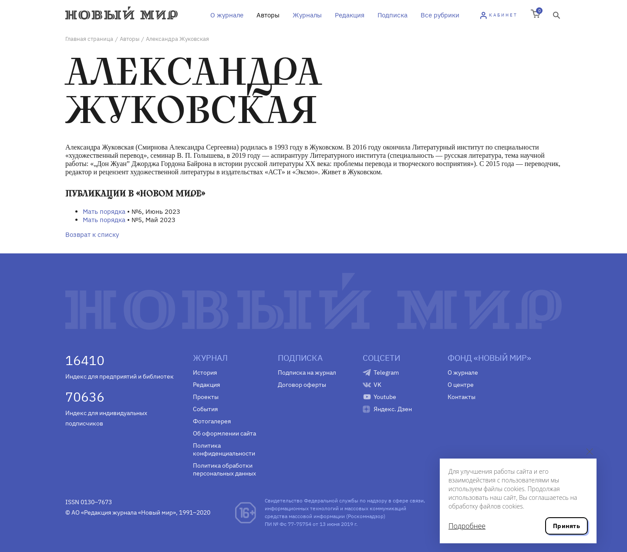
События (205, 409)
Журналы (307, 15)
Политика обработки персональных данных (224, 469)
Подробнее (466, 526)
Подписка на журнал (307, 372)
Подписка (393, 15)
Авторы (268, 15)
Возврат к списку (92, 234)
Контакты (461, 397)
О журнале (226, 15)
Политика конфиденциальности (224, 449)
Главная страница (89, 39)
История (205, 372)
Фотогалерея (212, 421)
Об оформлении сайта (224, 433)
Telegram (386, 372)
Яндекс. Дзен (393, 409)
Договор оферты (302, 385)
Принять (566, 526)
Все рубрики (440, 15)
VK (377, 385)
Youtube (385, 397)
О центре (461, 385)
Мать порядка (104, 211)
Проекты (206, 397)
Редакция (349, 15)
